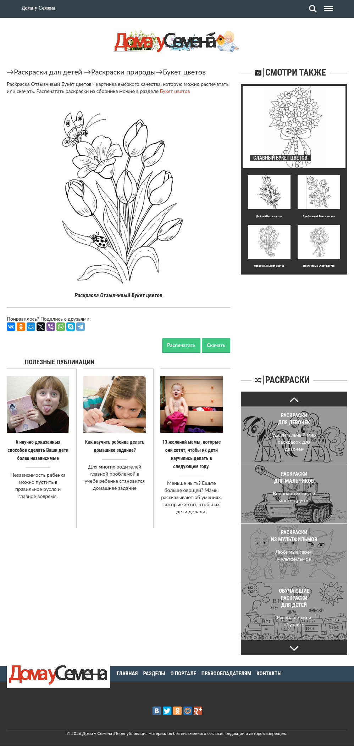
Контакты (269, 673)
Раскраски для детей (48, 71)
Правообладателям (226, 673)
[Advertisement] (294, 319)
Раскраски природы (123, 71)
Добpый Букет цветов (269, 216)
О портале (183, 673)
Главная (127, 673)
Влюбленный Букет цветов (319, 216)
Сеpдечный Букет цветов (269, 265)
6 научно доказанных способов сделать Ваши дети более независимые (37, 449)
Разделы (154, 673)
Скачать (216, 345)
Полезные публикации (60, 362)
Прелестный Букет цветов (318, 265)
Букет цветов (184, 71)
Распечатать (181, 345)
